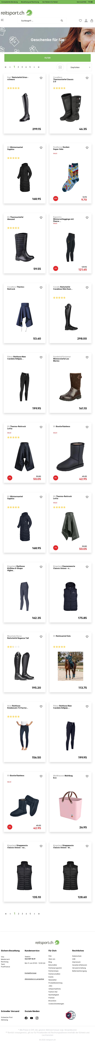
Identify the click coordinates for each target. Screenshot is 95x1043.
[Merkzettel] (80, 20)
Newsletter (52, 980)
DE (92, 1)
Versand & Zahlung (79, 968)
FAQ (49, 956)
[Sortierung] (79, 67)
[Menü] (4, 20)
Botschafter (52, 965)
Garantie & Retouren (79, 965)
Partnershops (53, 971)
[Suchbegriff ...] (38, 21)
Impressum (76, 962)
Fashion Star (53, 992)
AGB (73, 959)
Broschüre (52, 1001)
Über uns (51, 959)
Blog (50, 962)
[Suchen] (63, 21)
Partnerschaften (54, 974)
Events (50, 977)
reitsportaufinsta (54, 989)
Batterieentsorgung (79, 971)
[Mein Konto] (86, 20)
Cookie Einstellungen (56, 1004)
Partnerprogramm (55, 968)
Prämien (51, 998)
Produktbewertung (55, 983)
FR (89, 1)
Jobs (50, 986)
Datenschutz (76, 956)
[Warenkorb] (91, 20)
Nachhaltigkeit (53, 995)
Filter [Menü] (47, 58)
